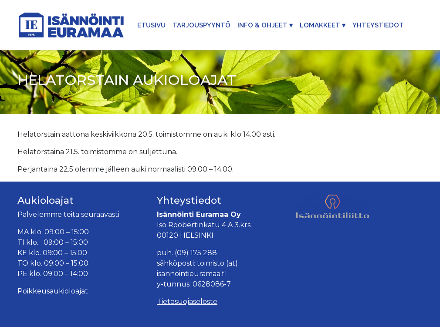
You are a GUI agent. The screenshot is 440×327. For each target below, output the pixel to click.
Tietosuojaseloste (187, 301)
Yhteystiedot (378, 25)
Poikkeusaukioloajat (52, 291)
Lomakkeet (320, 25)
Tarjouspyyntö (201, 25)
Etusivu (151, 25)
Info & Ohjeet (262, 25)
